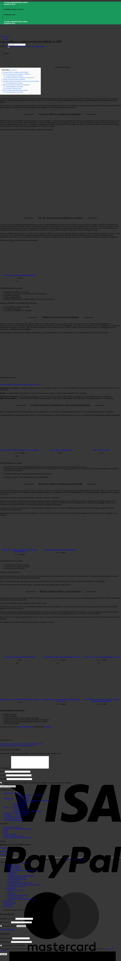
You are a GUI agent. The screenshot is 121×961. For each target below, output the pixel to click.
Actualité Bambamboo (5, 36)
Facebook (3, 850)
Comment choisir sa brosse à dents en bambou (16, 746)
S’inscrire (3, 956)
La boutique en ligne (11, 867)
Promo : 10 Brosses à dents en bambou (18, 840)
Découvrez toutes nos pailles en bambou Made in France (20, 384)
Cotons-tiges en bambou (26, 804)
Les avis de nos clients (12, 829)
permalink (47, 727)
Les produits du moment (12, 821)
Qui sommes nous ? (11, 836)
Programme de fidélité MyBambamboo (17, 831)
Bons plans (8, 817)
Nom (2, 774)
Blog (5, 835)
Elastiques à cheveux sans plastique (30, 797)
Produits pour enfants (11, 796)
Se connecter (21, 928)
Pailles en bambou (19, 812)
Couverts (11, 876)
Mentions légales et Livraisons (14, 838)
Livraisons (11, 896)
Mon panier (8, 903)
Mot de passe (5, 925)
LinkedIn (3, 857)
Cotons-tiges (12, 874)
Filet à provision (18, 810)
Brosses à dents (13, 871)
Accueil (25, 865)
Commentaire (5, 770)
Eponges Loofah (23, 799)
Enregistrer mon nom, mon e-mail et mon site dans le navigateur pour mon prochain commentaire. (36, 785)
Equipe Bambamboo (37, 46)
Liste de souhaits (10, 905)
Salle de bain (8, 801)
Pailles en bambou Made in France (20, 885)
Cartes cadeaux (21, 817)
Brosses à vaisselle (20, 806)
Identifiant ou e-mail (7, 921)
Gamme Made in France (12, 819)
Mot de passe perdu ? (7, 932)
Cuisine (6, 810)
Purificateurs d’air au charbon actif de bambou (24, 887)
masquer (13, 70)
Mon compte (8, 907)
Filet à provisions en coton (17, 882)
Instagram (3, 854)
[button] (6, 39)
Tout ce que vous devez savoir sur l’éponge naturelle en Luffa (21, 744)
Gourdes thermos (14, 883)
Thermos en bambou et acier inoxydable (27, 813)
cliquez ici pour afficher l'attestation (75, 862)
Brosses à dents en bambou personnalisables (33, 803)
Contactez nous (9, 891)
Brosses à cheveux (24, 801)
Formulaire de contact (15, 892)
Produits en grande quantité (14, 822)
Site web (3, 781)
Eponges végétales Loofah (17, 880)
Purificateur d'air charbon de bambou (17, 815)
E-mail (3, 778)
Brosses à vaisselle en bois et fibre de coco (23, 873)
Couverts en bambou (20, 808)
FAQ (5, 833)
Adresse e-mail (6, 941)
